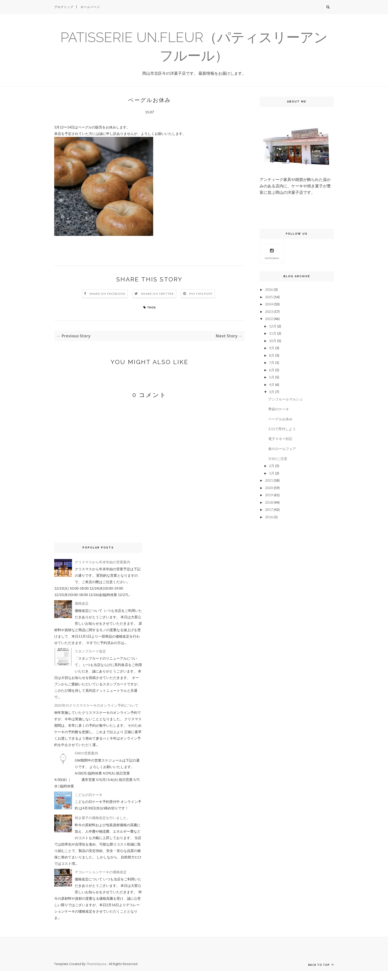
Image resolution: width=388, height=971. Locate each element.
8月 (271, 355)
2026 (269, 289)
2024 (269, 304)
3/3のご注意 (277, 458)
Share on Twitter (157, 294)
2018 (269, 502)
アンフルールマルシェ (285, 399)
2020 (269, 488)
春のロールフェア (282, 449)
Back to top (321, 965)
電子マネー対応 (280, 439)
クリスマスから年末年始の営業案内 (102, 562)
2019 (269, 495)
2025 (269, 297)
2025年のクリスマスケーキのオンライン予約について (96, 705)
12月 (272, 326)
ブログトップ (63, 7)
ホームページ (90, 7)
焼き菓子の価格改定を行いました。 (102, 818)
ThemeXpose (96, 964)
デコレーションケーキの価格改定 (101, 872)
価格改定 (82, 603)
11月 (272, 333)
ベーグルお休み (280, 419)
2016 (269, 517)
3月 (271, 392)
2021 (269, 480)
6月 (271, 370)
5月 (271, 377)
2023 (269, 311)
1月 (271, 473)
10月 (272, 341)
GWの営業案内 (86, 753)
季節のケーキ (278, 409)
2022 (269, 319)
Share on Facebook (107, 294)
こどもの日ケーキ (88, 795)
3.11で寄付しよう (282, 429)
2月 (271, 466)
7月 (271, 362)
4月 (271, 384)
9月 (271, 348)
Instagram (272, 253)
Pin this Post (201, 294)
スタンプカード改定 (90, 651)
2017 (269, 509)
